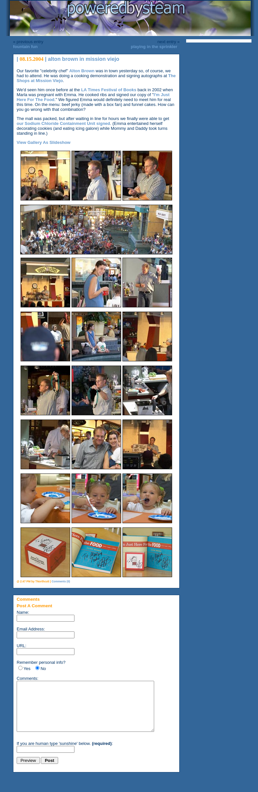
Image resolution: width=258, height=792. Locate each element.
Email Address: (31, 629)
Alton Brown (81, 70)
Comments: (27, 678)
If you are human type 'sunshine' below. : (65, 753)
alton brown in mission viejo (84, 59)
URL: (21, 645)
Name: (23, 612)
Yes (27, 668)
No (43, 668)
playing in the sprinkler (154, 46)
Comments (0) (61, 581)
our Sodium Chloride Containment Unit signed (63, 123)
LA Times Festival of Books (108, 89)
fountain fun (25, 46)
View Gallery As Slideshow (44, 142)
